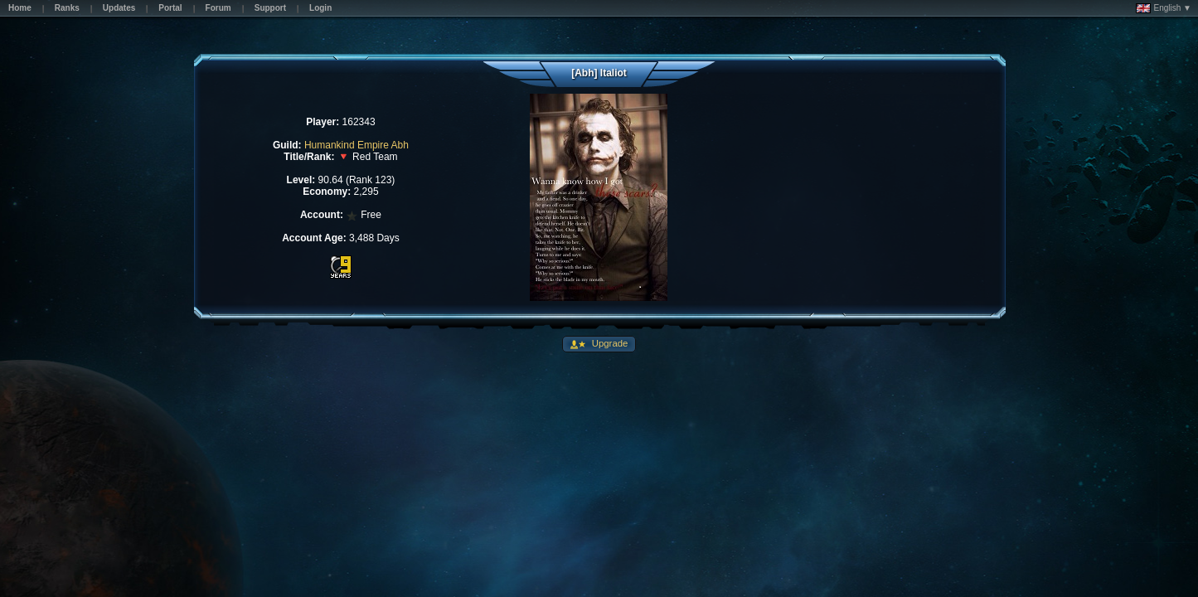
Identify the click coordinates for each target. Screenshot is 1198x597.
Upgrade (608, 343)
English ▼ (1163, 8)
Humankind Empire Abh (356, 145)
